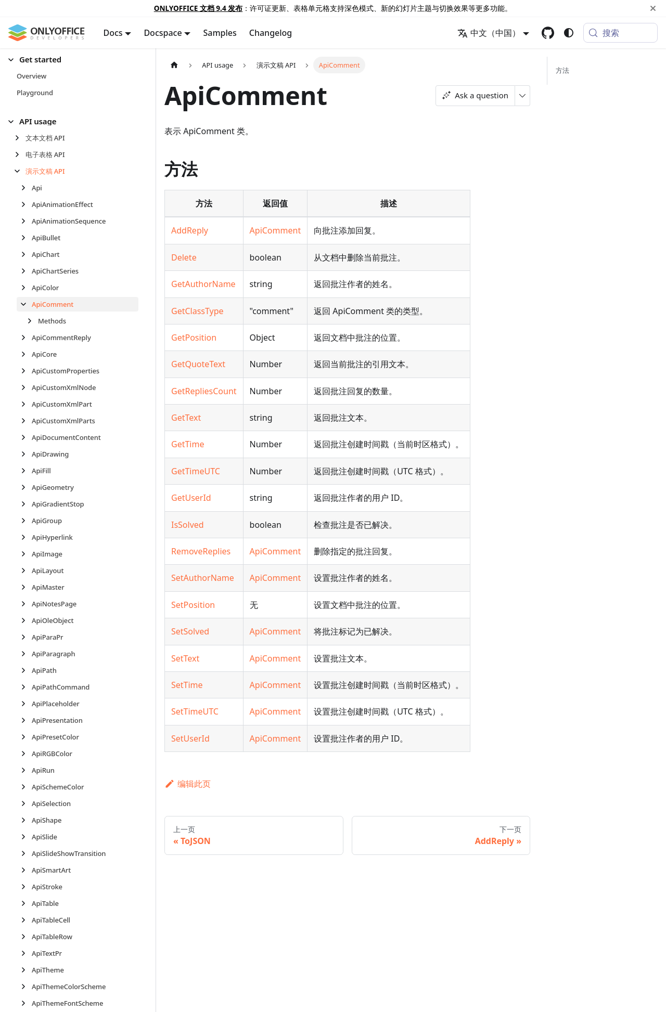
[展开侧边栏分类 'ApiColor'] (26, 287)
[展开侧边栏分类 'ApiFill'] (26, 470)
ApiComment (275, 230)
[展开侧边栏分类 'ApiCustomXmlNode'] (26, 387)
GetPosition (193, 337)
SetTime (187, 685)
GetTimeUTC (195, 471)
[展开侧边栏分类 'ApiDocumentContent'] (26, 437)
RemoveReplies (200, 551)
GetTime (187, 444)
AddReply (189, 230)
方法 (562, 70)
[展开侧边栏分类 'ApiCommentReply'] (26, 337)
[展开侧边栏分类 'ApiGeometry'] (26, 487)
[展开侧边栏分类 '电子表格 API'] (20, 154)
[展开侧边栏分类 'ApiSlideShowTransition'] (26, 853)
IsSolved (187, 524)
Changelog (270, 32)
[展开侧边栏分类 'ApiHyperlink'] (26, 537)
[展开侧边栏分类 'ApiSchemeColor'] (26, 787)
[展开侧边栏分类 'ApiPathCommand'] (26, 687)
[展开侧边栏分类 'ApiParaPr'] (26, 637)
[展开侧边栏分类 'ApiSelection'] (26, 803)
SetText (185, 658)
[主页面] (174, 65)
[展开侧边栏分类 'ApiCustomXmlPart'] (26, 404)
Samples (219, 32)
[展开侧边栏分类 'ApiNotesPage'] (26, 603)
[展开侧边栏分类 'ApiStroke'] (26, 886)
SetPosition (193, 605)
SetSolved (190, 631)
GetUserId (191, 497)
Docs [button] (113, 32)
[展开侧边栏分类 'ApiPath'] (26, 670)
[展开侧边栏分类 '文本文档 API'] (20, 138)
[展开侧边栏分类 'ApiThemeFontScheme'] (26, 1003)
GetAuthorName (203, 284)
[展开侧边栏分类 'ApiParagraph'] (26, 653)
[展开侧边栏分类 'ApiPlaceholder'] (26, 703)
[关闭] (653, 8)
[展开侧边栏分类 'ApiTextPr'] (26, 953)
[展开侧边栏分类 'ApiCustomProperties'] (26, 371)
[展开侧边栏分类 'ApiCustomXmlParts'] (26, 420)
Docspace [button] (163, 32)
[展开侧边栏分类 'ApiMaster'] (26, 587)
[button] (73, 60)
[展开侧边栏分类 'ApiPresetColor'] (26, 737)
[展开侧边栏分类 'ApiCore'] (26, 354)
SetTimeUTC (195, 711)
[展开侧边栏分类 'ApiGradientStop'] (26, 504)
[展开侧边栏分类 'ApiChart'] (26, 254)
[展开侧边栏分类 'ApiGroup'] (26, 520)
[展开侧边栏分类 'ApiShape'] (26, 820)
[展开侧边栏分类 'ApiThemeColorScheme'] (26, 986)
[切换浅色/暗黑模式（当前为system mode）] (568, 32)
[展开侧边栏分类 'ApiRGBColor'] (26, 753)
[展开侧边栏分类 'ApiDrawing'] (26, 454)
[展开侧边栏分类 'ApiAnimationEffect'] (26, 204)
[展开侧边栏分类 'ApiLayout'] (26, 570)
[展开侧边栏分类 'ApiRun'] (26, 770)
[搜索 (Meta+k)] (620, 33)
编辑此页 (187, 783)
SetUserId (190, 738)
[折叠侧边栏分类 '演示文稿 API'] (20, 171)
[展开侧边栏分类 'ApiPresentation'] (26, 720)
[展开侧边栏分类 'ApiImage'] (26, 554)
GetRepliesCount (204, 391)
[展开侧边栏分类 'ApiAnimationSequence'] (26, 221)
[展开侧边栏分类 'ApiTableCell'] (26, 920)
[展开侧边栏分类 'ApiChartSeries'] (26, 271)
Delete (184, 257)
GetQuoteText (198, 364)
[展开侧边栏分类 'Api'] (26, 187)
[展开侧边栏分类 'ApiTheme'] (26, 970)
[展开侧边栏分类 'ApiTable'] (26, 903)
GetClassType (197, 311)
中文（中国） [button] (488, 32)
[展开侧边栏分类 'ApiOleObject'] (26, 620)
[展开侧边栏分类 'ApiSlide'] (26, 836)
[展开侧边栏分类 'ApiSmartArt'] (26, 870)
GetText (186, 417)
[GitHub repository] (547, 32)
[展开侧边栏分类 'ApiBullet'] (26, 237)
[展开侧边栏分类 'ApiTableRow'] (26, 936)
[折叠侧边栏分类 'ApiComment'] (26, 304)
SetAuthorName (202, 577)
